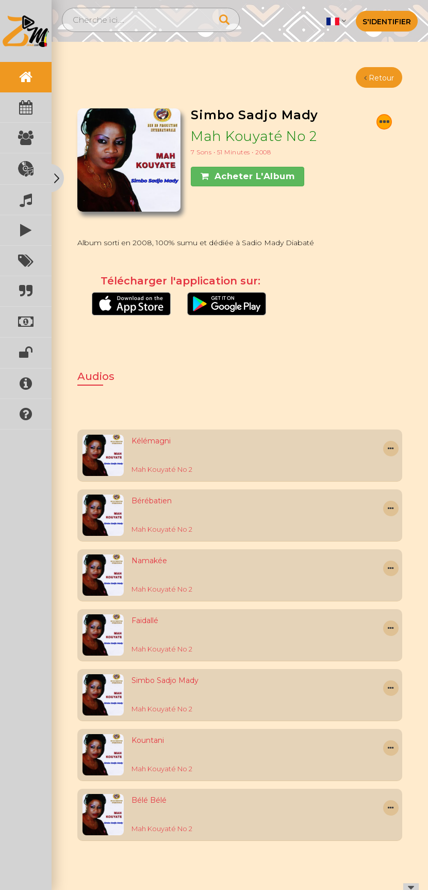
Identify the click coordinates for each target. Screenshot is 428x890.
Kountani (147, 740)
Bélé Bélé (149, 800)
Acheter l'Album (247, 176)
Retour (379, 78)
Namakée (149, 560)
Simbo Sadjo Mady (165, 680)
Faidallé (144, 620)
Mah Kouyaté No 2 (254, 136)
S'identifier (387, 21)
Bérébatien (151, 500)
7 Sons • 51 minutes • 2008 (231, 152)
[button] (335, 20)
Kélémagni (151, 441)
